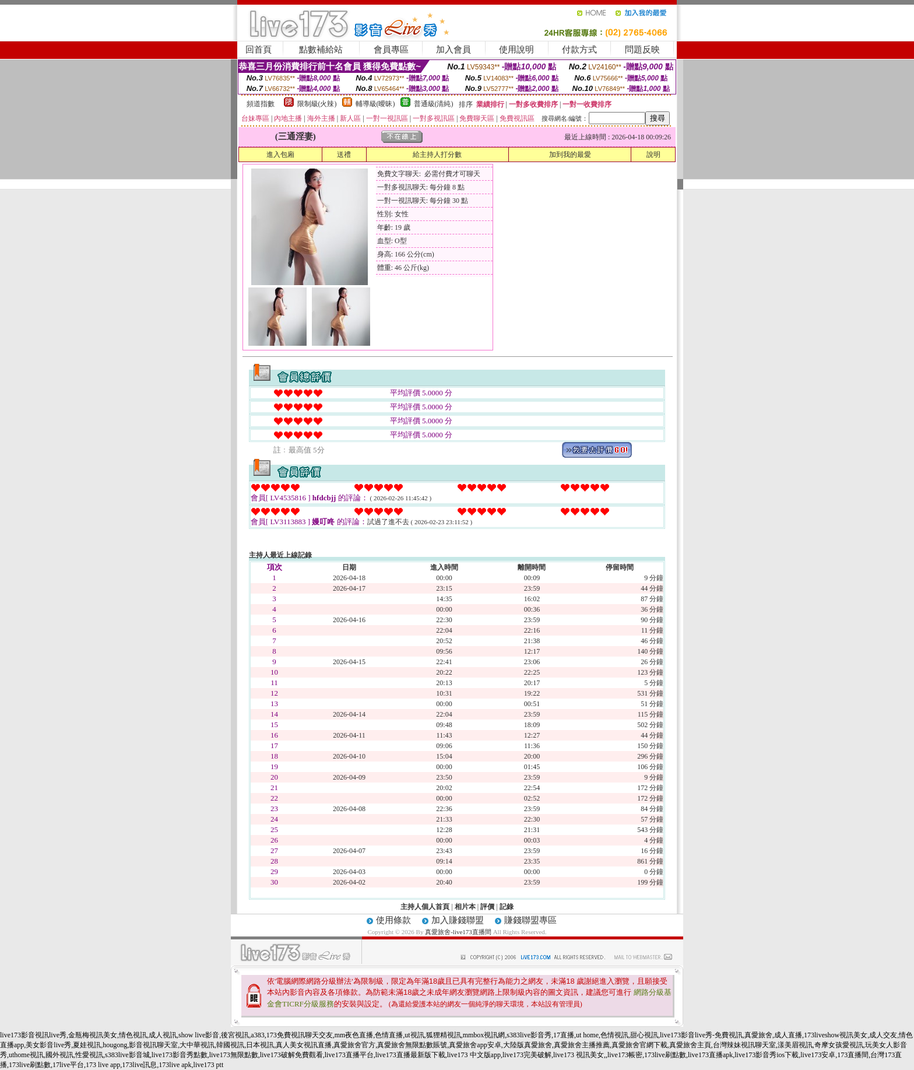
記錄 (507, 907)
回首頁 (258, 49)
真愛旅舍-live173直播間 (458, 931)
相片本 (465, 907)
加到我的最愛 (570, 154)
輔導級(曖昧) (375, 104)
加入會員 (453, 49)
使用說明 (516, 49)
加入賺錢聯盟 (457, 920)
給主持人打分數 (437, 154)
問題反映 (642, 49)
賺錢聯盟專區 (530, 920)
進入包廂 (280, 154)
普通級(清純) (434, 104)
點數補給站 (321, 49)
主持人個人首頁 (424, 907)
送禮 (344, 154)
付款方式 (579, 49)
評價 (487, 907)
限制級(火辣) (317, 104)
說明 (653, 154)
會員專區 (391, 49)
